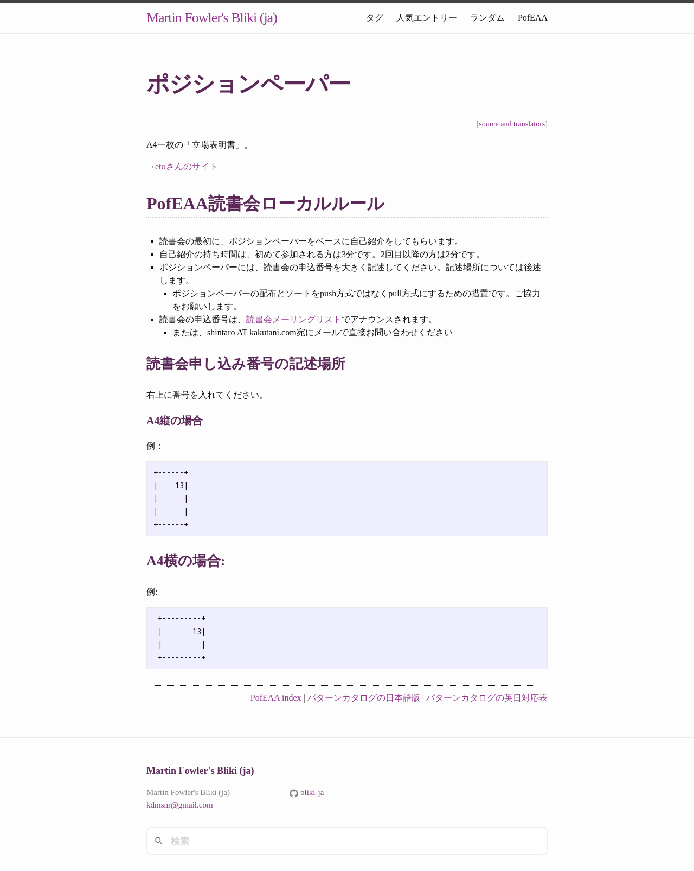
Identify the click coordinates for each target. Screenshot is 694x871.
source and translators (512, 124)
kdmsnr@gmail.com (179, 804)
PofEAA (533, 17)
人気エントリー (426, 17)
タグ (374, 17)
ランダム (487, 17)
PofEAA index (275, 697)
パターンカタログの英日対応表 (487, 697)
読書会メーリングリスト (294, 319)
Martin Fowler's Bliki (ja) (211, 18)
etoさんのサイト (186, 166)
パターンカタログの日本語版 (363, 697)
